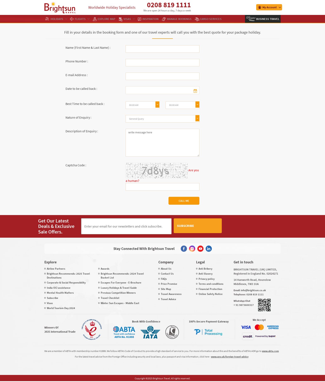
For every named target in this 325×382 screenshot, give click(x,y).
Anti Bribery (205, 268)
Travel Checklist (110, 297)
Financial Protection (210, 289)
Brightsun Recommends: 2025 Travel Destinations (68, 275)
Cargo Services (211, 19)
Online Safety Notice (211, 294)
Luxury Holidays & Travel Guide (119, 287)
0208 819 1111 (169, 4)
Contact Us (167, 273)
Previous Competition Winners (118, 292)
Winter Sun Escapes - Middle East (120, 302)
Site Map (166, 289)
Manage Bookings (179, 19)
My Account (267, 7)
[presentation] (255, 226)
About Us (166, 268)
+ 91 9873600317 (244, 305)
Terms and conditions (211, 283)
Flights (82, 19)
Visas (129, 19)
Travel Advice (168, 299)
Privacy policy (207, 278)
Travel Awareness (171, 294)
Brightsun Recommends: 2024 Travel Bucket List (122, 275)
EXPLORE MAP (106, 19)
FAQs (164, 278)
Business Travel (267, 19)
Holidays (59, 19)
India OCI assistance (58, 287)
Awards (105, 268)
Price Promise (169, 283)
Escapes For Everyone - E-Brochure (121, 282)
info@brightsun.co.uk (253, 290)
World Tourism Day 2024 (61, 308)
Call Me (184, 201)
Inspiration (150, 19)
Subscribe (209, 226)
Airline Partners (56, 268)
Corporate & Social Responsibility (66, 282)
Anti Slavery (205, 273)
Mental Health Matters (60, 292)
